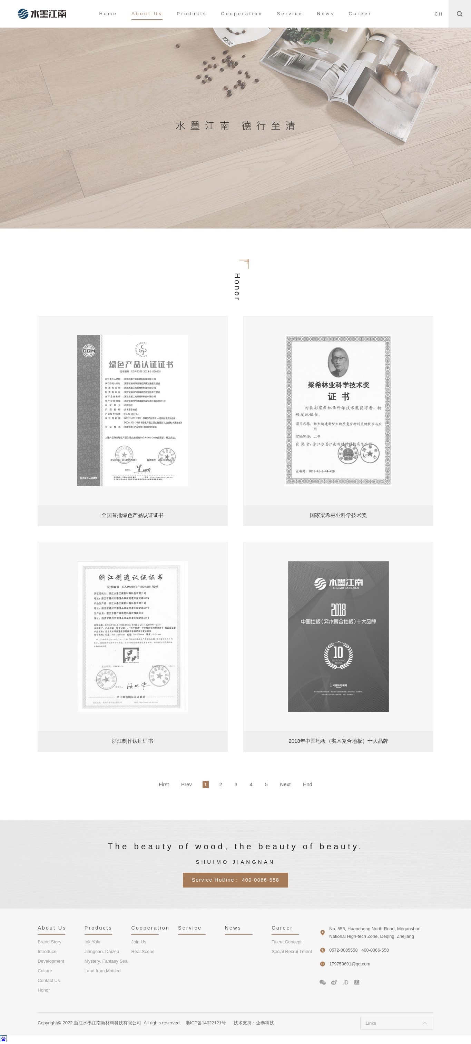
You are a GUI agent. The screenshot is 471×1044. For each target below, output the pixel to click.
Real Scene (142, 952)
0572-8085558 (343, 950)
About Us (147, 13)
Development (51, 961)
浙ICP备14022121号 (206, 1023)
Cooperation (242, 13)
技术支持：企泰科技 (254, 1023)
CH (438, 14)
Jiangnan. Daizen (102, 952)
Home (108, 13)
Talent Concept (287, 942)
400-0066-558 (261, 880)
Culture (45, 971)
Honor (44, 990)
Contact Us (49, 981)
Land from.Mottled (103, 971)
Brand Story (49, 942)
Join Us (138, 942)
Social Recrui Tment (292, 952)
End (315, 784)
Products (192, 13)
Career (360, 13)
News (326, 13)
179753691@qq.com (350, 963)
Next (290, 784)
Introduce (47, 952)
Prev (181, 784)
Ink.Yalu (92, 942)
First (156, 784)
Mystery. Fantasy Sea (106, 961)
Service (290, 13)
